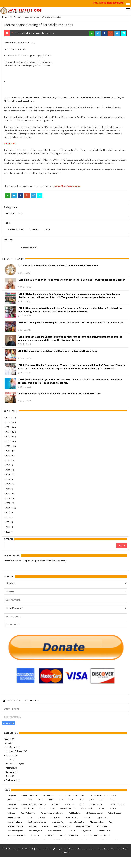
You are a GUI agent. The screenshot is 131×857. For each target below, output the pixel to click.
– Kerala (8, 776)
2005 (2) (9, 517)
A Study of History (97, 804)
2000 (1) (9, 531)
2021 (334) (11, 441)
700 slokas (69, 804)
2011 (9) (9, 489)
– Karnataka (9, 771)
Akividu (45, 826)
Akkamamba (102, 826)
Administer (55, 817)
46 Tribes (55, 804)
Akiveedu (32, 826)
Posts (20, 213)
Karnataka (34, 229)
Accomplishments (67, 808)
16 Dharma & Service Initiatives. (103, 795)
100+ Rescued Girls (29, 795)
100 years (12, 795)
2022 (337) (11, 436)
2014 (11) (10, 474)
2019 (102, 799)
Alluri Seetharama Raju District (96, 835)
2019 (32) (10, 450)
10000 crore (48, 795)
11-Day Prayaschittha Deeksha (71, 795)
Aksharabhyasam (54, 830)
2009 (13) (10, 498)
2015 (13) (10, 469)
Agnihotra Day (58, 821)
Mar (19, 16)
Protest (47, 229)
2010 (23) (10, 493)
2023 (112, 799)
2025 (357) (11, 422)
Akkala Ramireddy (83, 826)
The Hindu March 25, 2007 (23, 42)
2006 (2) (9, 512)
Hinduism (10, 213)
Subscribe (8, 723)
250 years (12, 804)
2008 (30, 799)
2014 (61, 799)
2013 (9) (9, 479)
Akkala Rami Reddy (62, 826)
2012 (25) (10, 484)
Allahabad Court (103, 830)
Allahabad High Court (16, 835)
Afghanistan (102, 817)
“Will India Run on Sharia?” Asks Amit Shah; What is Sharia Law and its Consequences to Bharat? (71, 279)
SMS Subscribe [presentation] (29, 700)
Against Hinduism (15, 821)
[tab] (11, 700)
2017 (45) (10, 460)
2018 (92, 799)
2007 (12, 16)
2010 (51, 799)
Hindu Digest (10, 747)
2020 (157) (11, 446)
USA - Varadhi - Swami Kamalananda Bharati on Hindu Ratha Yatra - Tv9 (58, 265)
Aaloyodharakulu (117, 804)
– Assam (8, 767)
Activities (11, 812)
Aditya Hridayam (14, 817)
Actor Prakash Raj (28, 812)
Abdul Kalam (13, 808)
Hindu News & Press (13, 751)
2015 (71, 799)
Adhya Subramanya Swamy (52, 812)
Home (4, 16)
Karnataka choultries (16, 229)
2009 (40, 799)
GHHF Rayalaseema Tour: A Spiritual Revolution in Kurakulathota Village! (58, 351)
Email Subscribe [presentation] (11, 700)
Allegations (35, 835)
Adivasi (30, 817)
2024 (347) (11, 427)
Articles (7, 738)
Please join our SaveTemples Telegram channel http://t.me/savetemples (37, 560)
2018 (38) (10, 455)
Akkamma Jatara (35, 830)
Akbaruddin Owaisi (15, 826)
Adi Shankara (74, 812)
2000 (10, 799)
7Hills (82, 804)
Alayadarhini (86, 830)
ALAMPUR (71, 830)
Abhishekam (29, 808)
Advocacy (88, 817)
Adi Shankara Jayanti (94, 812)
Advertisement (72, 817)
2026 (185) (11, 417)
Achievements (87, 808)
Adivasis (42, 817)
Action (101, 808)
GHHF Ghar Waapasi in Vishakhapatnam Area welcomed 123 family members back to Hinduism (70, 322)
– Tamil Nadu (10, 780)
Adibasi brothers (114, 812)
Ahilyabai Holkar (96, 821)
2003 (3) (9, 527)
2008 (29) (10, 503)
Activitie (113, 808)
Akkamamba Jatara (15, 830)
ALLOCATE (49, 835)
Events (7, 742)
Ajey (111, 821)
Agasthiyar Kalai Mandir (37, 821)
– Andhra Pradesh (12, 763)
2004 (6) (9, 522)
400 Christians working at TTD (34, 804)
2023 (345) (11, 431)
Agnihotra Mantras (77, 821)
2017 (81, 799)
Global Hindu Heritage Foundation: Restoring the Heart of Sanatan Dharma (59, 393)
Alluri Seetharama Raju (69, 835)
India (6, 759)
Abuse (42, 808)
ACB (52, 808)
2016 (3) (9, 465)
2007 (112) (11, 508)
